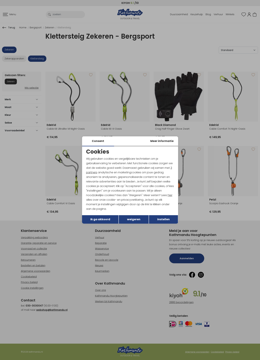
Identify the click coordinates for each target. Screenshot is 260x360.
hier (170, 195)
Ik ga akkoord (100, 219)
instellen (163, 219)
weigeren (133, 219)
